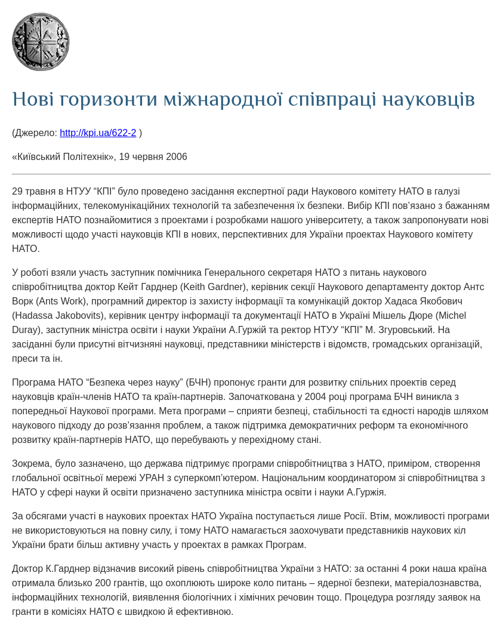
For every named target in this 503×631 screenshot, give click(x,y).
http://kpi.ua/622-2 (98, 133)
